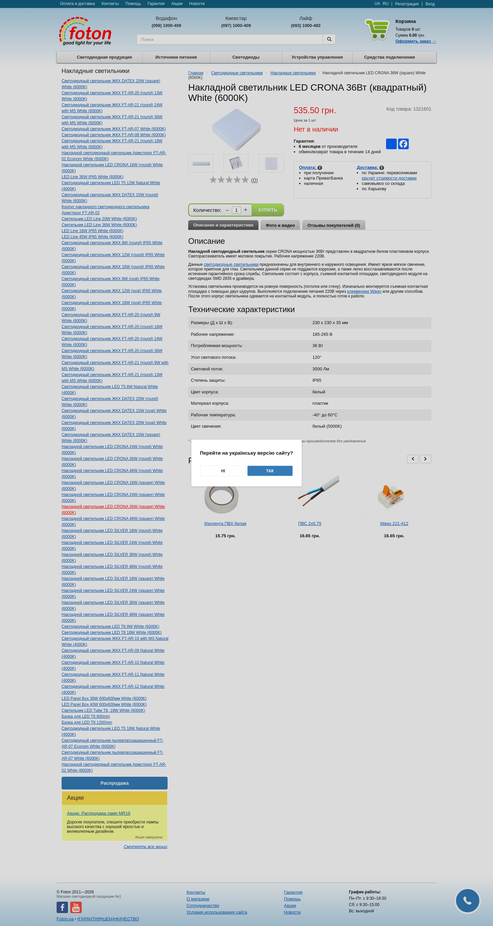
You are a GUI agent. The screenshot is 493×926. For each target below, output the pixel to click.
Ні (223, 471)
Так (270, 471)
